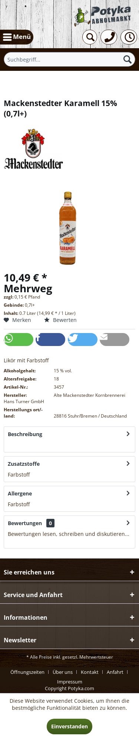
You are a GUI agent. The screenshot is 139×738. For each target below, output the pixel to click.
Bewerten (60, 319)
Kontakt (90, 672)
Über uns (63, 672)
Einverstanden (69, 726)
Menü (17, 36)
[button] (18, 339)
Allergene (20, 493)
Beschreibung (25, 434)
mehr (14, 444)
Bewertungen (25, 523)
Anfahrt (115, 672)
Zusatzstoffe (24, 463)
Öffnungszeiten (27, 672)
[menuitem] (16, 37)
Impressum (69, 681)
